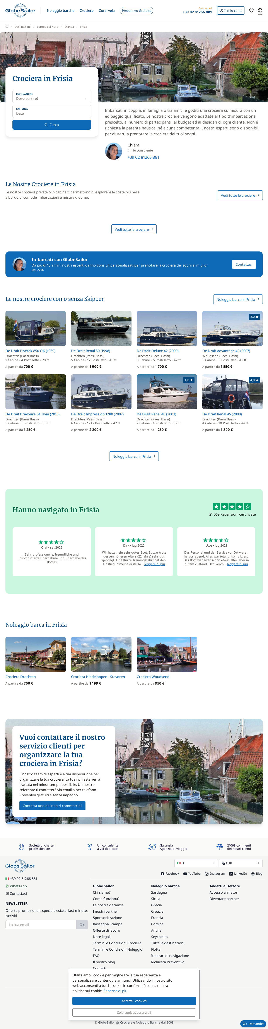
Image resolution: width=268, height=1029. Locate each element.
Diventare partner (224, 898)
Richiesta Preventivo (167, 962)
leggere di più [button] (154, 564)
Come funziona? (106, 898)
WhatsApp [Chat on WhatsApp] (16, 886)
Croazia (157, 911)
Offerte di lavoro (106, 930)
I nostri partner (105, 911)
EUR (241, 863)
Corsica (157, 924)
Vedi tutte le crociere (240, 195)
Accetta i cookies (134, 1001)
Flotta (155, 949)
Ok (82, 924)
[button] (60, 10)
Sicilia (155, 898)
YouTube (192, 873)
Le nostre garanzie (108, 905)
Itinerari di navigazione (170, 955)
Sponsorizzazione (107, 917)
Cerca (51, 124)
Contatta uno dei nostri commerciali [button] (52, 805)
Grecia (156, 905)
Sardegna (159, 892)
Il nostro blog (104, 962)
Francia (157, 917)
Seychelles (159, 936)
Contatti (99, 968)
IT (196, 863)
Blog (257, 873)
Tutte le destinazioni (167, 943)
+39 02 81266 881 (143, 157)
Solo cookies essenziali (134, 1012)
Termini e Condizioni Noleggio (117, 949)
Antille (156, 930)
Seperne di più (115, 990)
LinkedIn (238, 873)
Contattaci (244, 264)
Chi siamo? (102, 892)
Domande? (253, 1024)
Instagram (215, 873)
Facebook (170, 873)
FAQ (96, 955)
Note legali (102, 936)
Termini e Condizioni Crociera (117, 943)
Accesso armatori (224, 892)
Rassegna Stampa (107, 924)
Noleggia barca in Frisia (238, 299)
